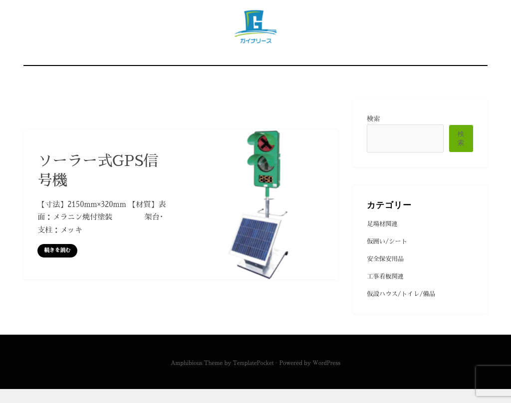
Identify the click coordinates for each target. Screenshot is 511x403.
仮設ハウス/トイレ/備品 (403, 310)
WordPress (327, 377)
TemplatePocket (252, 377)
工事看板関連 (386, 292)
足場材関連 (383, 237)
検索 (373, 132)
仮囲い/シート (388, 255)
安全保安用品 (386, 274)
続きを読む (58, 263)
